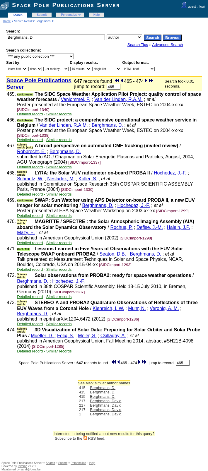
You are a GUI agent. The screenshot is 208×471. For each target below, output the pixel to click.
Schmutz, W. (30, 178)
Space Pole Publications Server (66, 5)
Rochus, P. (121, 227)
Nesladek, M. (60, 178)
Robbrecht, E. (31, 151)
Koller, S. (88, 178)
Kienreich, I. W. (108, 308)
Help (96, 14)
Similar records (59, 114)
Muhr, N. (137, 308)
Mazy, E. (26, 232)
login (203, 6)
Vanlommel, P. (76, 99)
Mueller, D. (42, 335)
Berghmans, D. (107, 125)
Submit (42, 14)
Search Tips (137, 44)
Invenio (22, 466)
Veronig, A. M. (164, 308)
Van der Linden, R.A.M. (118, 99)
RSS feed (96, 438)
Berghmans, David (105, 401)
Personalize (69, 14)
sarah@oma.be (31, 469)
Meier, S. (87, 335)
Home (7, 21)
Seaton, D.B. (112, 253)
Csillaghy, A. (113, 335)
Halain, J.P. (178, 227)
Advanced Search (167, 44)
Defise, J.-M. (150, 227)
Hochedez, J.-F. (170, 172)
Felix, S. (65, 335)
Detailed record (30, 114)
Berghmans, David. (106, 414)
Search (18, 15)
